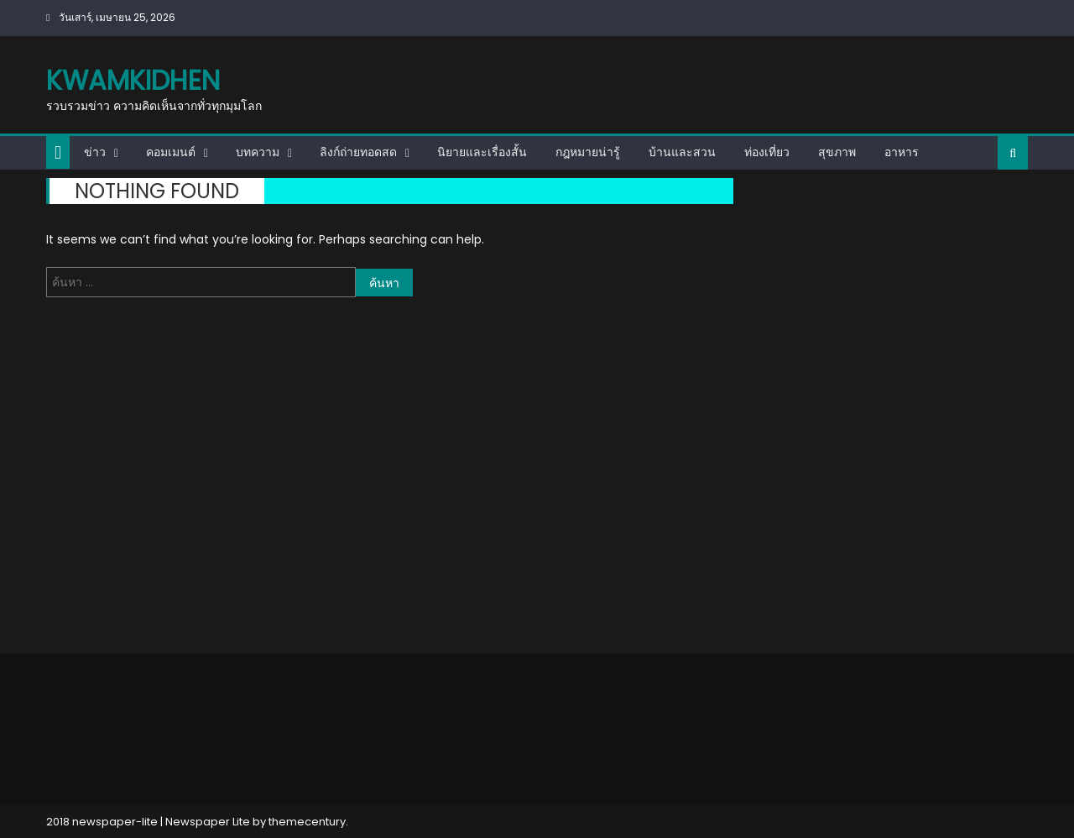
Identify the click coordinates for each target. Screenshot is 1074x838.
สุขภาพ (837, 152)
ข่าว (95, 152)
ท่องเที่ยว (767, 152)
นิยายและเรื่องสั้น (482, 152)
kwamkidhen (133, 80)
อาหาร (901, 152)
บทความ (257, 152)
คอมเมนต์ (171, 152)
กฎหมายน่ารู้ (587, 152)
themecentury (307, 822)
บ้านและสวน (682, 152)
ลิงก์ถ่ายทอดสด (358, 152)
